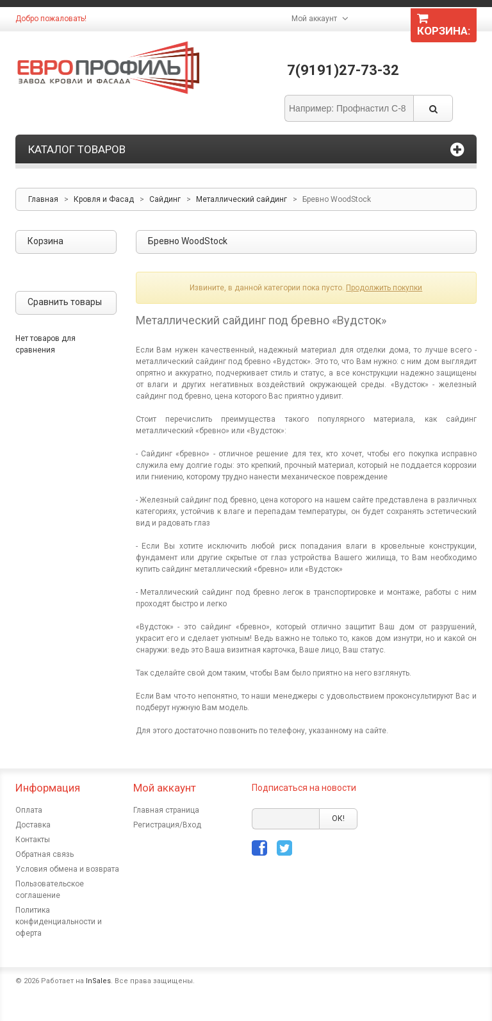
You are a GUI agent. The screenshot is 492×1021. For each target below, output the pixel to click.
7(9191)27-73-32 (343, 70)
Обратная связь (44, 854)
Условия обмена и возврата (67, 869)
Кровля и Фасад (104, 199)
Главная (43, 199)
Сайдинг (165, 199)
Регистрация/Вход (167, 824)
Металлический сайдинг (241, 199)
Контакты (32, 839)
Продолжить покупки (384, 287)
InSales (98, 981)
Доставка (33, 824)
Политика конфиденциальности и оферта (58, 922)
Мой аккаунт (314, 18)
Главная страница (166, 810)
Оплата (28, 810)
